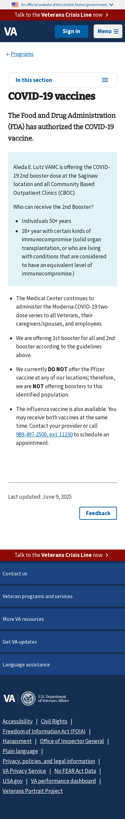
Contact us (15, 573)
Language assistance (26, 664)
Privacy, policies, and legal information (49, 761)
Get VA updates (20, 641)
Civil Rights (54, 721)
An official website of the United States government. (67, 4)
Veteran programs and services (38, 596)
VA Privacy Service (24, 770)
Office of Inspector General (72, 741)
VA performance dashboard (63, 781)
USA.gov (13, 781)
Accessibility (18, 721)
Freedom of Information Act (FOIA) (44, 731)
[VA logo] (10, 31)
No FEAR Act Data (75, 770)
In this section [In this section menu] (62, 80)
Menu (108, 31)
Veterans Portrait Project (33, 791)
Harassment (17, 741)
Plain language (20, 751)
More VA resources (23, 619)
